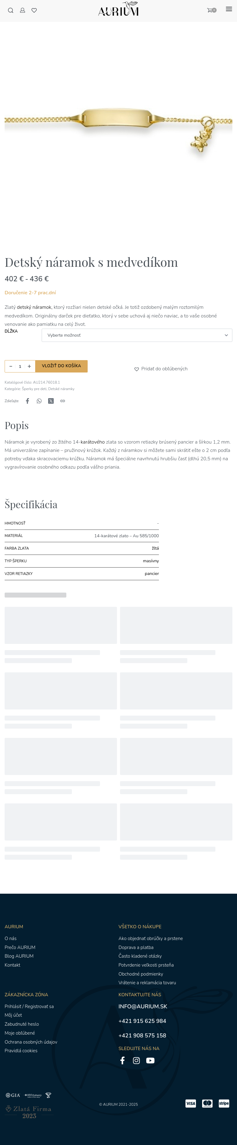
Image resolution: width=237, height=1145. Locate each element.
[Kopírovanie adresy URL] (62, 401)
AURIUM (110, 1104)
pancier (152, 574)
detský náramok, (34, 307)
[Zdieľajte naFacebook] (27, 401)
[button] (137, 369)
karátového (93, 442)
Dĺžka (11, 331)
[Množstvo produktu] (20, 366)
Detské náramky (61, 388)
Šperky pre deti (34, 388)
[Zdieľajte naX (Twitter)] (51, 401)
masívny (151, 561)
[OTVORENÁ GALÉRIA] (118, 125)
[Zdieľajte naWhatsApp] (39, 401)
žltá (155, 548)
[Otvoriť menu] (229, 8)
